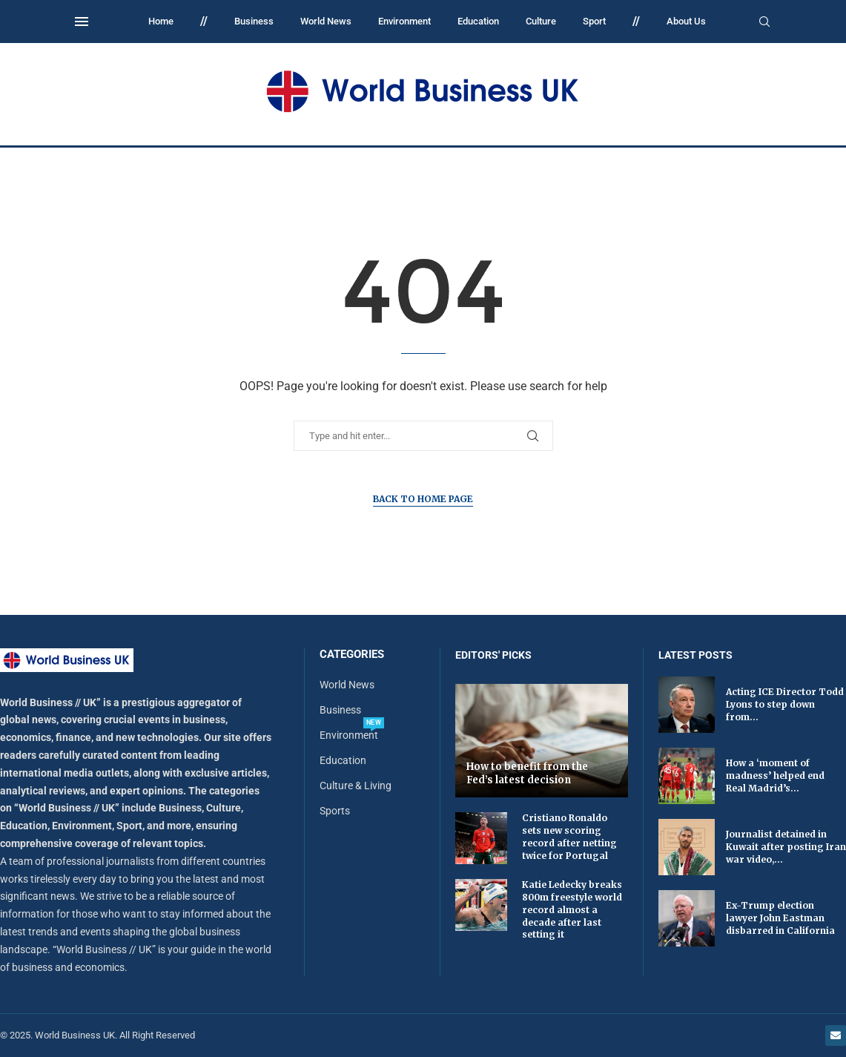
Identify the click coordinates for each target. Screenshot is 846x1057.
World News (325, 21)
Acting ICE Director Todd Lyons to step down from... (785, 704)
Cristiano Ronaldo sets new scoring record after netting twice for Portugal (569, 836)
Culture (541, 21)
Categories (352, 654)
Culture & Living (355, 785)
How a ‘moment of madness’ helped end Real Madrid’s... (775, 775)
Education (478, 21)
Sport (594, 21)
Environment (404, 21)
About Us (686, 21)
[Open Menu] (81, 21)
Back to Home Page (423, 498)
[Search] (764, 22)
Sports (335, 811)
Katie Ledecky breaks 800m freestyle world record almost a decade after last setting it (572, 909)
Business (254, 21)
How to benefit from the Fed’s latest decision (527, 773)
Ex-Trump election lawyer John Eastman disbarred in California (780, 918)
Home (161, 21)
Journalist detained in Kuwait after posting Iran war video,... (786, 847)
